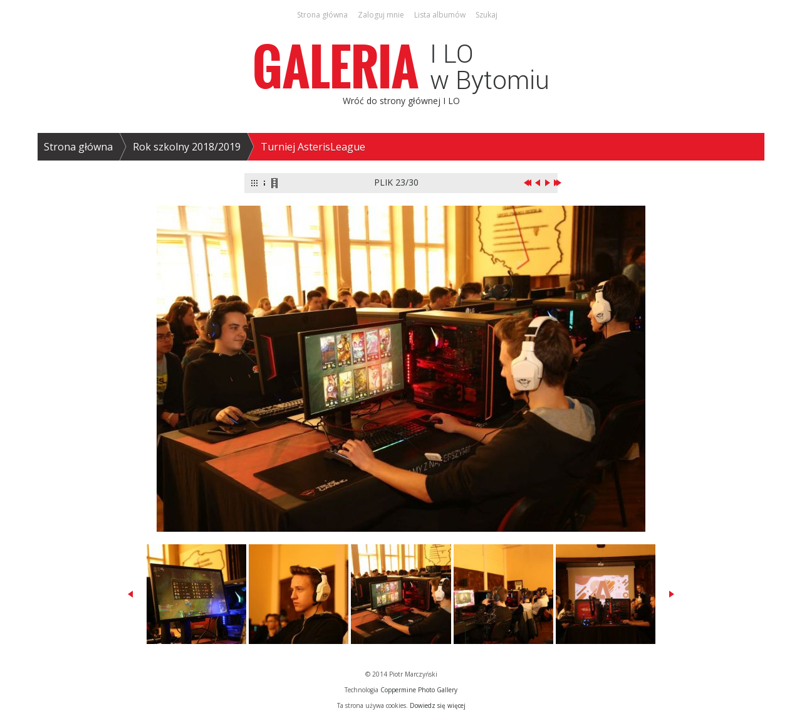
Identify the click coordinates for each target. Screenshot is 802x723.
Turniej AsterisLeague (313, 147)
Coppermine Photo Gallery (418, 689)
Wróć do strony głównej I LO (401, 101)
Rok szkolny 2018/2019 (187, 147)
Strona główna (78, 147)
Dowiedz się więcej (438, 705)
